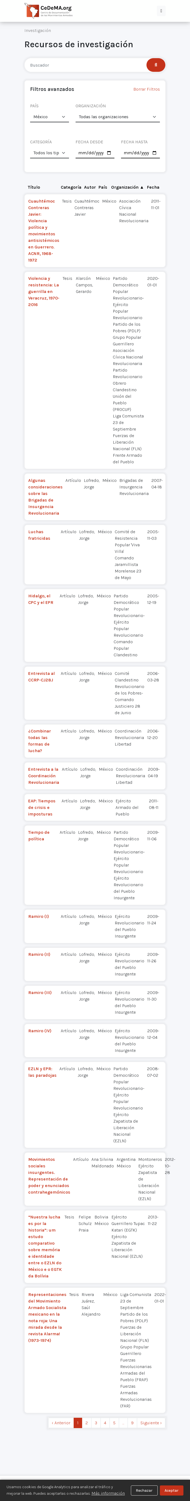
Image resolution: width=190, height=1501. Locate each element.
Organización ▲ (127, 187)
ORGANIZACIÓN (91, 105)
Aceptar (172, 1490)
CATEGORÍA (41, 141)
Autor (90, 187)
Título (34, 187)
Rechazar (144, 1490)
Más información (108, 1493)
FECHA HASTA (134, 141)
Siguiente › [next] (151, 1422)
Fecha (153, 187)
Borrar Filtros (146, 89)
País (103, 187)
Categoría (71, 187)
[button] (161, 11)
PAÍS (34, 105)
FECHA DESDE (89, 141)
